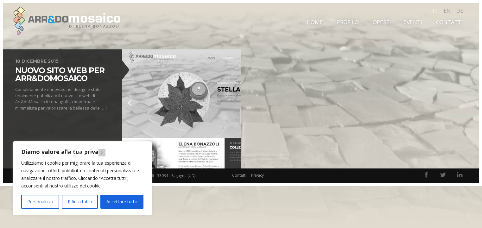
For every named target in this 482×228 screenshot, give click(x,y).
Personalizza (40, 202)
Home (315, 22)
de (459, 10)
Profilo (348, 22)
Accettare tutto (121, 202)
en (447, 10)
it (435, 10)
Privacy (257, 175)
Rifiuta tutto (80, 202)
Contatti (449, 22)
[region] (82, 178)
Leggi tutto (86, 152)
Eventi (412, 22)
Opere (381, 22)
